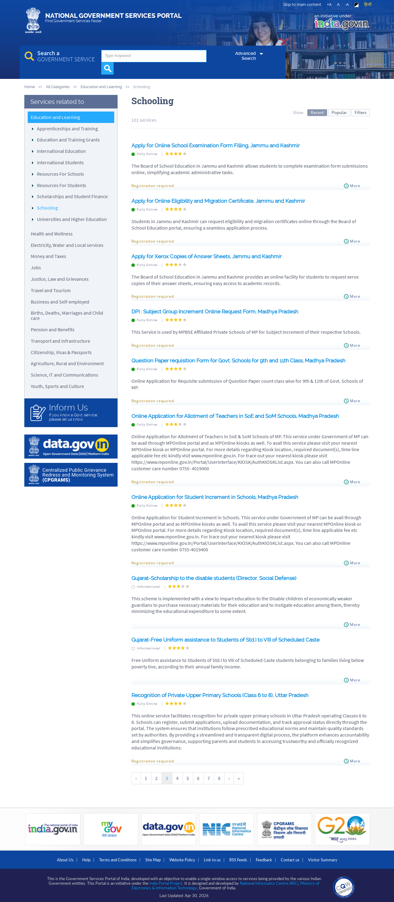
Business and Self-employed (60, 301)
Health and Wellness (52, 233)
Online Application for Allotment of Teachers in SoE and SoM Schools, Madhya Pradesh (243, 415)
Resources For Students (61, 185)
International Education (61, 151)
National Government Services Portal (136, 21)
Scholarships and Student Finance (72, 196)
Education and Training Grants (68, 140)
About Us (44, 857)
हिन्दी (368, 4)
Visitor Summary (343, 857)
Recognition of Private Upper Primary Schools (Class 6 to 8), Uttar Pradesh (227, 695)
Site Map (146, 857)
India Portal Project (166, 880)
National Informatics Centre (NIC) (269, 880)
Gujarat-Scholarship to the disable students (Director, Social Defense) (220, 577)
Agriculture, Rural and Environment (67, 363)
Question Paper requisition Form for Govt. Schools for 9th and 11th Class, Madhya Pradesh (246, 360)
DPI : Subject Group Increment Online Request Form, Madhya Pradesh (221, 311)
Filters (360, 112)
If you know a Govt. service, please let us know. (80, 412)
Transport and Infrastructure (60, 340)
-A (347, 4)
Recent (317, 112)
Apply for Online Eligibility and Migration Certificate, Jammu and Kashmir (224, 200)
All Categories (58, 86)
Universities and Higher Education (72, 219)
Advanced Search (236, 65)
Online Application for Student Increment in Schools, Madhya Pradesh (220, 496)
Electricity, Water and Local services (67, 245)
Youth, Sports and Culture (57, 386)
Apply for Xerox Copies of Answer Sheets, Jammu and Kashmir (212, 256)
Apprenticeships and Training (67, 128)
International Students (60, 162)
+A (329, 4)
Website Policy (180, 857)
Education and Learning (101, 86)
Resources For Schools (60, 173)
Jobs (36, 267)
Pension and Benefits (52, 329)
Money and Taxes (48, 256)
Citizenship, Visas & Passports (61, 352)
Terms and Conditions (106, 857)
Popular (339, 112)
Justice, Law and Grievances (60, 278)
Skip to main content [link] (302, 4)
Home (29, 86)
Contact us (306, 857)
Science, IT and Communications (64, 375)
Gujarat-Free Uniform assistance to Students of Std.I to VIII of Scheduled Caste (232, 639)
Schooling (47, 208)
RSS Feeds (245, 857)
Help (70, 857)
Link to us (214, 857)
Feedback (275, 857)
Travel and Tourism (50, 290)
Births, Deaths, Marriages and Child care (67, 315)
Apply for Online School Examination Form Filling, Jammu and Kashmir (221, 145)
